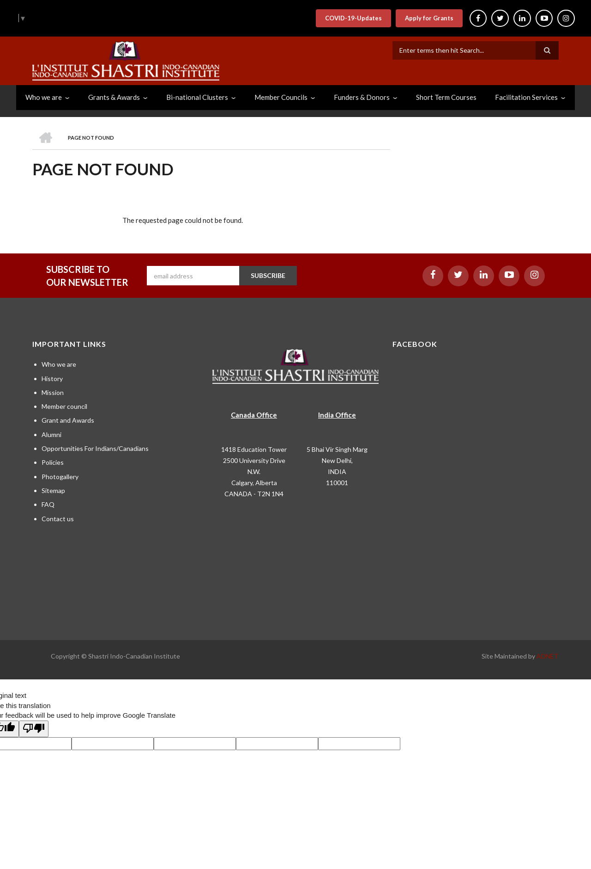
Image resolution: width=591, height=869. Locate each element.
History (52, 378)
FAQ (48, 504)
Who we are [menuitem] (43, 97)
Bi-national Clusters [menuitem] (197, 97)
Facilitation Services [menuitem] (526, 97)
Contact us (58, 519)
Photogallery (60, 477)
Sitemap (53, 490)
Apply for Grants (428, 18)
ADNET (548, 656)
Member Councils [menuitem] (281, 97)
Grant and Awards (68, 420)
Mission (53, 392)
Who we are (59, 364)
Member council (64, 406)
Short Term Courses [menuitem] (446, 97)
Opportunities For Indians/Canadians (95, 448)
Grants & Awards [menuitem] (114, 97)
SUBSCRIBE (268, 275)
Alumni (51, 434)
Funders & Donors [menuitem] (362, 97)
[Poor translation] (33, 729)
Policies (53, 462)
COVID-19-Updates (352, 18)
